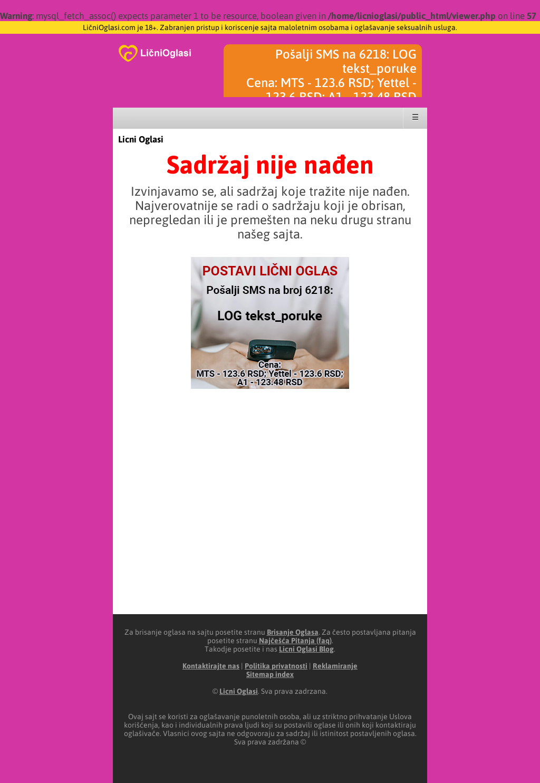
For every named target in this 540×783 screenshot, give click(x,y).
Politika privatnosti (276, 666)
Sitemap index (270, 674)
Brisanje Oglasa (293, 632)
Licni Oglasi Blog (306, 649)
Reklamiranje (335, 666)
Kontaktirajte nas (210, 666)
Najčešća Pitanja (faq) (295, 640)
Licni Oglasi (140, 139)
